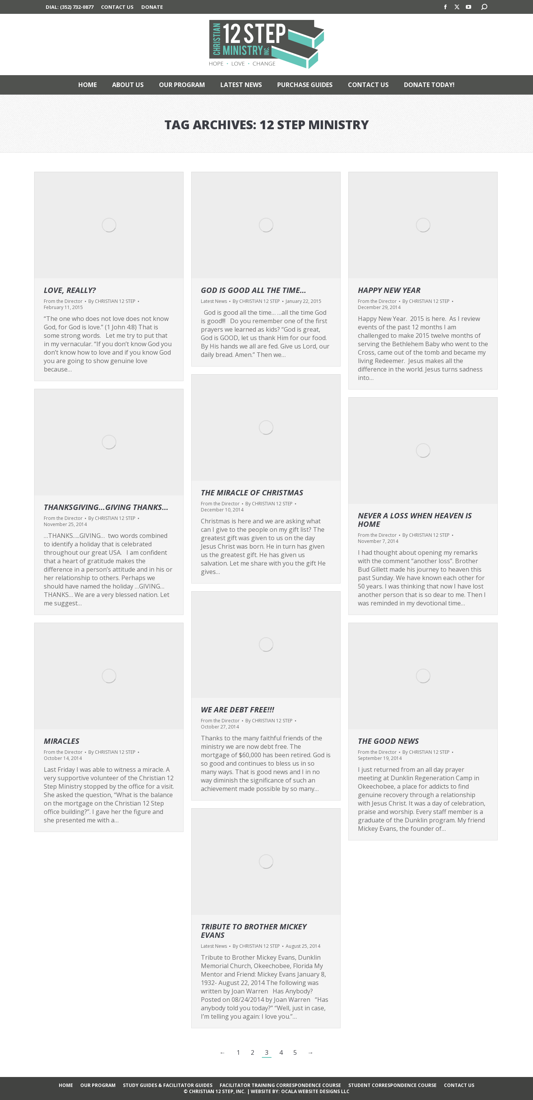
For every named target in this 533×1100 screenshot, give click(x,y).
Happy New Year (389, 290)
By (112, 301)
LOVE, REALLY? (70, 290)
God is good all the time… (253, 290)
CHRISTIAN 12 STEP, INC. (217, 1091)
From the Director (63, 301)
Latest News (214, 301)
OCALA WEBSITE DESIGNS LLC (315, 1091)
